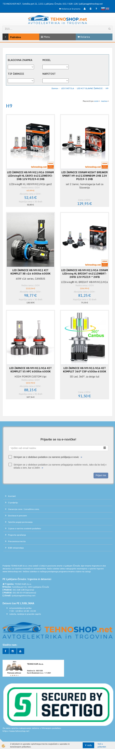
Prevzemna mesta (17, 541)
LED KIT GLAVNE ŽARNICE (90, 88)
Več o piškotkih (102, 745)
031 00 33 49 (19, 592)
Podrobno (10, 37)
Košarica (83, 37)
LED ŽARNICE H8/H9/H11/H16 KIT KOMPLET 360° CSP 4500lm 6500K (84, 369)
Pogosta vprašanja (17, 534)
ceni (97, 101)
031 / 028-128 (70, 4)
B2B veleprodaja (16, 547)
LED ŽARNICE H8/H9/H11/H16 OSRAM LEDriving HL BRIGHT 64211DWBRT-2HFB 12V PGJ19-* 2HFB (84, 274)
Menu (45, 37)
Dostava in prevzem (17, 515)
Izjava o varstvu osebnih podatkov (24, 528)
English (107, 8)
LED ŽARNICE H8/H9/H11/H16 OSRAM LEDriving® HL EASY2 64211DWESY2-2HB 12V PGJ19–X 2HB (30, 176)
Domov (55, 88)
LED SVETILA (67, 88)
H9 (107, 88)
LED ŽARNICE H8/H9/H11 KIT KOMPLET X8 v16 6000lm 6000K (30, 272)
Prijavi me (101, 475)
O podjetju (13, 502)
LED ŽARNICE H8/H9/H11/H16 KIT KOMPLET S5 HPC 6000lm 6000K (30, 369)
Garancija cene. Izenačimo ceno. (24, 509)
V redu (88, 745)
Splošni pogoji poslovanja (20, 522)
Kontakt (12, 496)
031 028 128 (18, 589)
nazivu (105, 101)
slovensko (103, 8)
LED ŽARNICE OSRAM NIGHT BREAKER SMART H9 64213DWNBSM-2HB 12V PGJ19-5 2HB (84, 176)
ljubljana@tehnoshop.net (91, 4)
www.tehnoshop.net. (13, 571)
